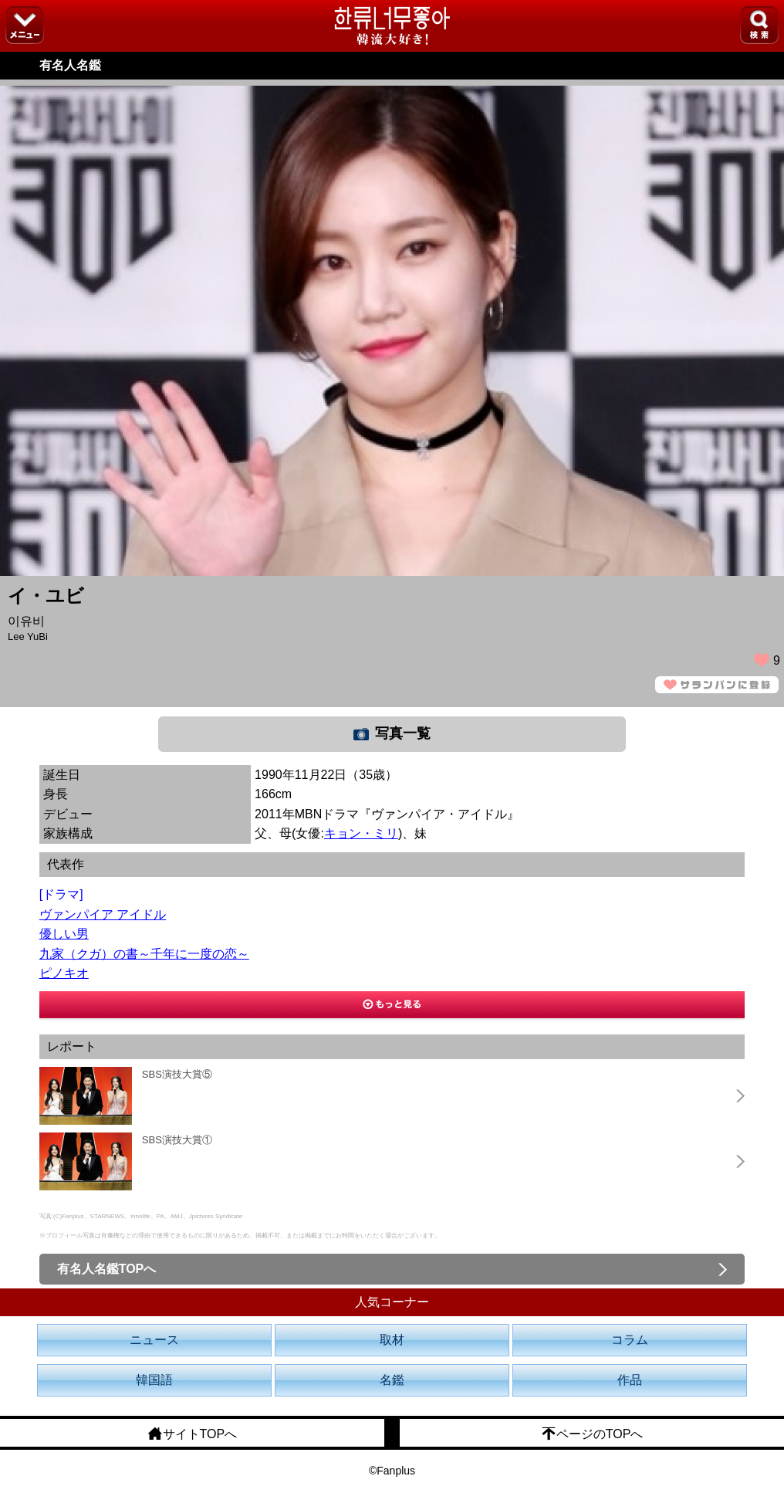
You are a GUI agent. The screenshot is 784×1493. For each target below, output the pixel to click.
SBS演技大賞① (177, 1140)
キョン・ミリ (361, 833)
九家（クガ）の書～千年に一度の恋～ (144, 953)
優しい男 (64, 933)
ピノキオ (64, 973)
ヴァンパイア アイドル (102, 914)
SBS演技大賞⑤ (177, 1074)
